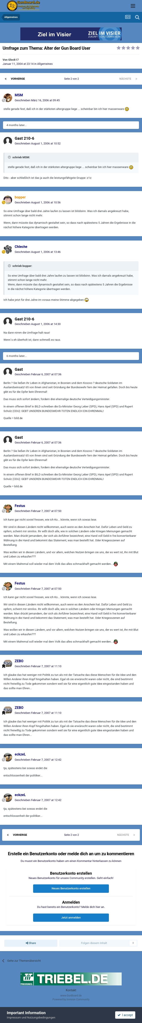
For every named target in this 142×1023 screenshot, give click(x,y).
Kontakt (71, 990)
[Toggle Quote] (10, 157)
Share (31, 943)
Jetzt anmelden (71, 917)
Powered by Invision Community (71, 999)
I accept (125, 1015)
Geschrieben (37, 100)
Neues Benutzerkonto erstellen (71, 888)
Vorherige (18, 78)
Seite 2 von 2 (72, 78)
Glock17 (13, 59)
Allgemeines (45, 63)
